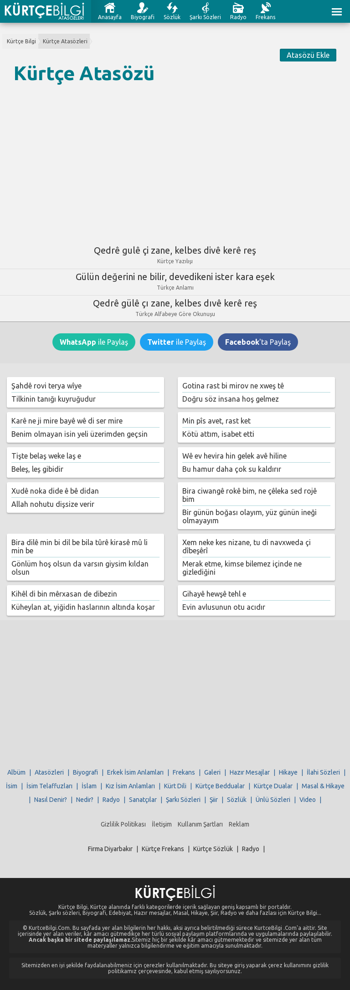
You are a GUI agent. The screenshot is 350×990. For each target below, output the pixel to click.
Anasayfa (110, 17)
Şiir (214, 799)
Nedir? (84, 799)
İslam (89, 786)
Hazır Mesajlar (250, 772)
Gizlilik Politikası (123, 824)
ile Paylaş (94, 342)
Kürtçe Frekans (163, 848)
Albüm (16, 772)
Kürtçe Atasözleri (65, 41)
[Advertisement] (175, 161)
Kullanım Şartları (200, 824)
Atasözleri (49, 772)
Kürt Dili (175, 786)
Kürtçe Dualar (273, 786)
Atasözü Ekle (308, 55)
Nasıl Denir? (50, 799)
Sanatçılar (143, 799)
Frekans (265, 17)
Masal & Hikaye (323, 786)
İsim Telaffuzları (49, 786)
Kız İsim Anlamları (130, 786)
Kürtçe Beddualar (220, 786)
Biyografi (142, 17)
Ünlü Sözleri (273, 799)
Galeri (212, 772)
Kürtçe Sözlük (213, 848)
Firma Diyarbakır (110, 848)
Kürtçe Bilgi (21, 41)
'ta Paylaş (258, 342)
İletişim (162, 824)
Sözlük (172, 17)
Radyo (238, 17)
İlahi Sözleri (323, 772)
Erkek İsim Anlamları (135, 772)
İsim (11, 786)
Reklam (239, 824)
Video (307, 799)
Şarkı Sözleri (205, 17)
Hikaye (288, 772)
